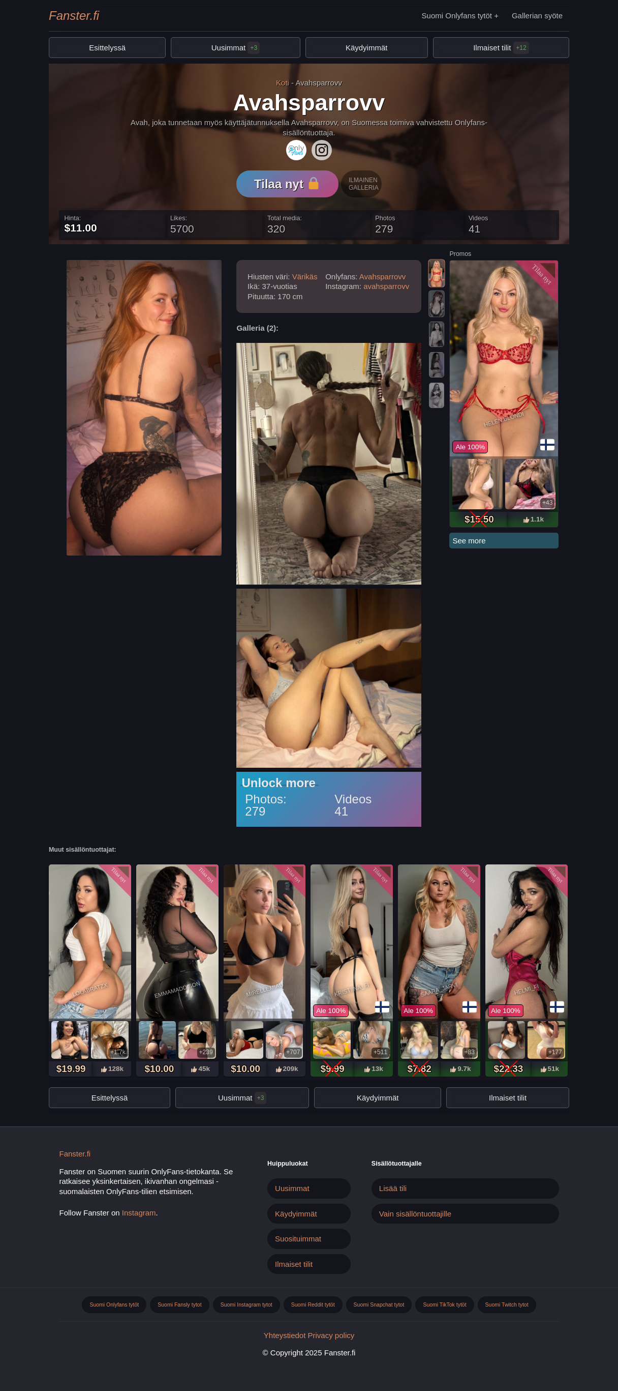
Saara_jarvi (439, 989)
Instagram (139, 1212)
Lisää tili (393, 1188)
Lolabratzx (90, 989)
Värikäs (305, 276)
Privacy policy (331, 1335)
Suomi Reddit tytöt (313, 1304)
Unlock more (278, 783)
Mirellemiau (264, 989)
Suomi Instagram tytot (246, 1304)
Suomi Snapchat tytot (379, 1304)
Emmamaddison (177, 989)
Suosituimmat (298, 1238)
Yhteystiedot (285, 1335)
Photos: (265, 799)
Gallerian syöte (537, 15)
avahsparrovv (386, 286)
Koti (282, 82)
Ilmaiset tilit (492, 47)
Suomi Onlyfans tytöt (457, 15)
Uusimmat (235, 48)
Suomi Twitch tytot (507, 1304)
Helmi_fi (526, 989)
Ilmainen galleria (364, 184)
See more (468, 540)
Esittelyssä (107, 47)
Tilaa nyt (287, 184)
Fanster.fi (74, 15)
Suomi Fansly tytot (179, 1304)
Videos (353, 799)
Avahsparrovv (382, 276)
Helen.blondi (504, 419)
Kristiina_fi (352, 989)
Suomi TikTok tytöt (444, 1304)
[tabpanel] (504, 394)
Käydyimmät (367, 47)
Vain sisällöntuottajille (415, 1213)
